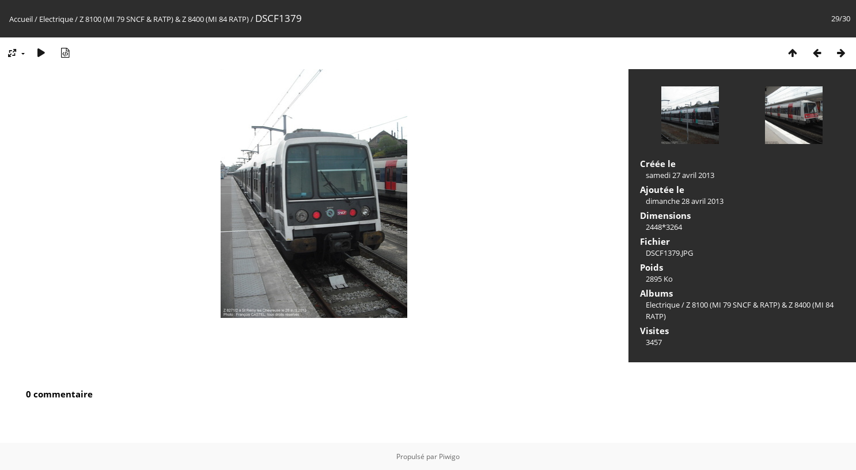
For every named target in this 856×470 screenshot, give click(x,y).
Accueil (21, 19)
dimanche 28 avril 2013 (685, 201)
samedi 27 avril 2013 (680, 175)
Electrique (56, 19)
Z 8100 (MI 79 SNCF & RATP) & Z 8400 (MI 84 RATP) (164, 19)
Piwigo (449, 456)
